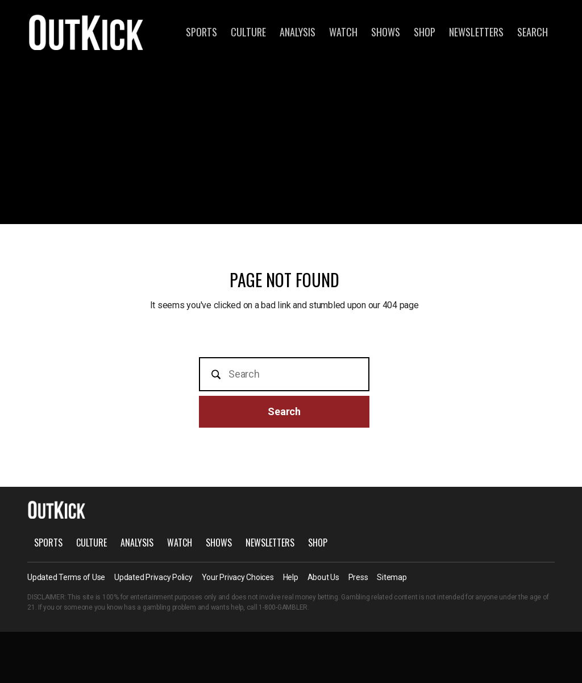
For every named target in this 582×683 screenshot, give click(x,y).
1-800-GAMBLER (283, 607)
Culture (248, 31)
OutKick (86, 32)
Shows (385, 31)
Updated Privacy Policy (153, 577)
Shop (424, 31)
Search (532, 31)
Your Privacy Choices (238, 577)
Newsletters (476, 31)
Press (358, 577)
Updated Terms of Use (66, 577)
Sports (201, 31)
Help (290, 577)
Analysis (297, 31)
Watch (343, 31)
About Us (323, 577)
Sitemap (391, 577)
